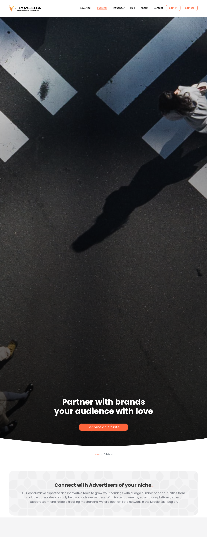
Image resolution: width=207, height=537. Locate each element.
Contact (158, 8)
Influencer (119, 8)
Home (97, 454)
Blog (132, 8)
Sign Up (190, 8)
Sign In (173, 8)
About (144, 8)
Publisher (102, 8)
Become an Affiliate (104, 427)
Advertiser (85, 8)
